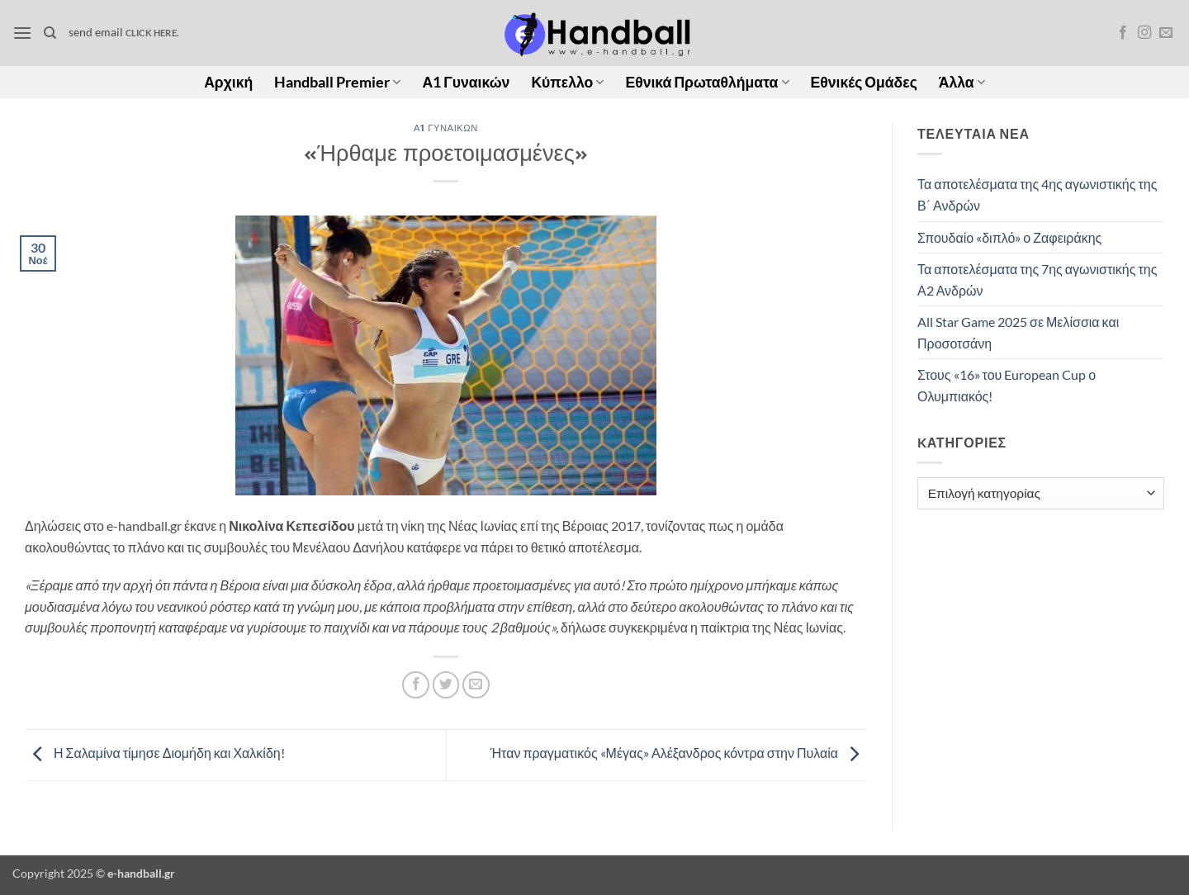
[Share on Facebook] (415, 684)
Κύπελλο (567, 82)
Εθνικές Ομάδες (864, 82)
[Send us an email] (1165, 33)
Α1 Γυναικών (465, 82)
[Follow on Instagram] (1144, 33)
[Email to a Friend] (476, 684)
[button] (22, 32)
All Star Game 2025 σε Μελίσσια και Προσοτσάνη (1018, 332)
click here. (152, 32)
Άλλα (962, 82)
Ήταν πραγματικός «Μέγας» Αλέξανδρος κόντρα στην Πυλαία (678, 752)
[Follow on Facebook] (1123, 33)
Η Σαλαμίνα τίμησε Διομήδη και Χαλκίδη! (155, 752)
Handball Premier (337, 82)
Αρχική (228, 82)
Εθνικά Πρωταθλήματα (707, 82)
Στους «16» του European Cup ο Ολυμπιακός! (1006, 385)
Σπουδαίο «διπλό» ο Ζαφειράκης (1009, 237)
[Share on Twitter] (446, 684)
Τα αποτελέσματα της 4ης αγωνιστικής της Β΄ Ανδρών (1037, 194)
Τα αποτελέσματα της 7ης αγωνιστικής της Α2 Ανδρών (1037, 279)
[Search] (50, 33)
